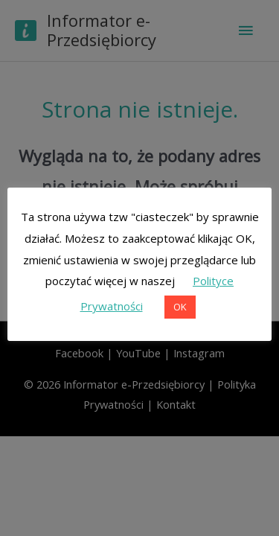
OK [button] (180, 306)
